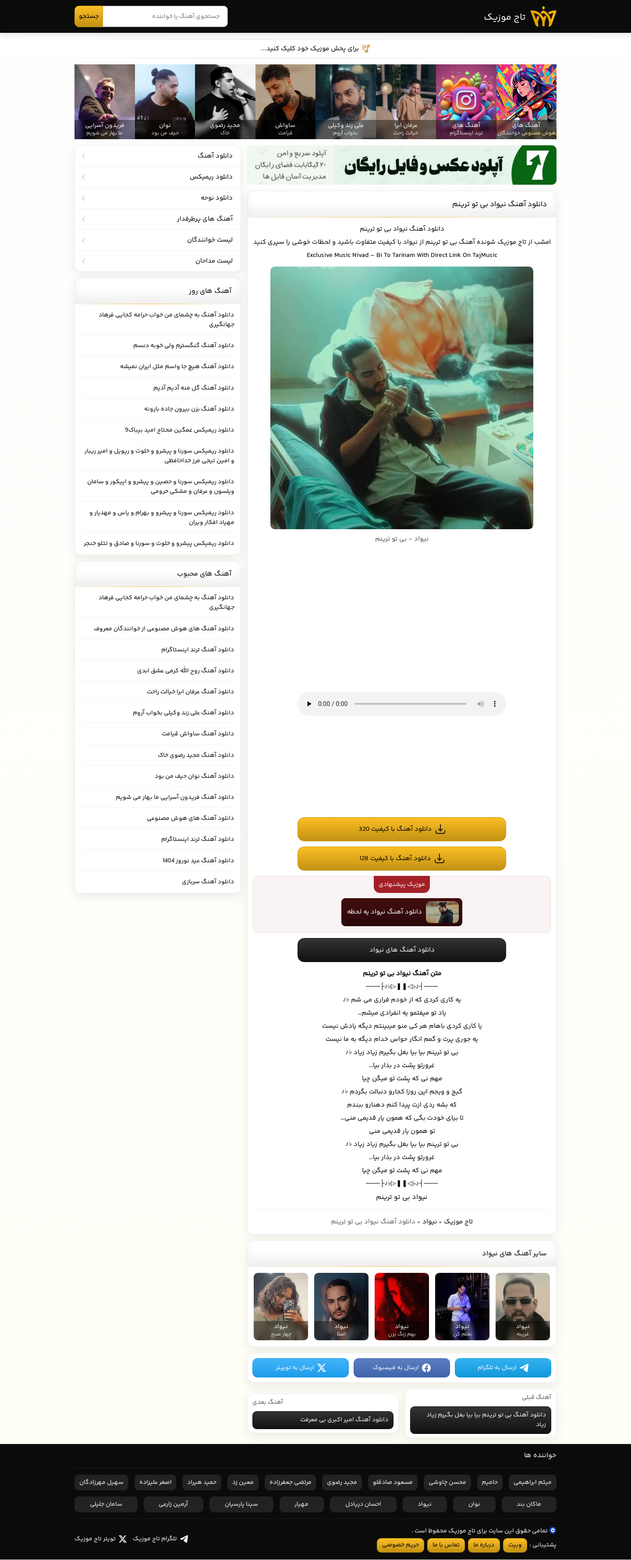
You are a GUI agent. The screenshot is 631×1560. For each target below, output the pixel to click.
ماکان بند (529, 1505)
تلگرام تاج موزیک (160, 1539)
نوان (474, 1505)
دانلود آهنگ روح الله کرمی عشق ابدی (186, 671)
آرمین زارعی (173, 1505)
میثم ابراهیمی (533, 1483)
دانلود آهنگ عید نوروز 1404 (198, 861)
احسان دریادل (363, 1505)
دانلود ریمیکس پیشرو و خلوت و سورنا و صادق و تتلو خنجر (159, 543)
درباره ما (483, 1545)
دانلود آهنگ (426, 229)
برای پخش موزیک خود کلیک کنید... (315, 49)
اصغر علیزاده (155, 1483)
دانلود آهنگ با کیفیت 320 (395, 829)
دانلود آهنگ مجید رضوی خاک (196, 755)
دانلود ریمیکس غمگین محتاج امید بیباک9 (179, 430)
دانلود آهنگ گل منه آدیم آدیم (194, 388)
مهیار (301, 1505)
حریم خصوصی (400, 1545)
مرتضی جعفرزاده (290, 1483)
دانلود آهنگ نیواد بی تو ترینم (499, 204)
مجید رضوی (342, 1483)
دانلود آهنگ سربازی (208, 882)
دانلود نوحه (217, 198)
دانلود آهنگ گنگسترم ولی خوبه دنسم (184, 346)
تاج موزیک (504, 18)
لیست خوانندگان (210, 240)
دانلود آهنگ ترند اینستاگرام (198, 650)
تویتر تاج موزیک (100, 1539)
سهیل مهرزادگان (101, 1483)
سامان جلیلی (106, 1505)
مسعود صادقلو (393, 1483)
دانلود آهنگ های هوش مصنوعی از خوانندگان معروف (164, 628)
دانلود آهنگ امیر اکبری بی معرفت (344, 1420)
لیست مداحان (214, 261)
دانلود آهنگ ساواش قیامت (198, 734)
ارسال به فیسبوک (402, 1368)
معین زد (243, 1483)
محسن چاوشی (447, 1483)
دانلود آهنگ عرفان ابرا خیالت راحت (190, 692)
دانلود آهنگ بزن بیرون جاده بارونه (189, 409)
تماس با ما (446, 1545)
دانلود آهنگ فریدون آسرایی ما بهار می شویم (175, 797)
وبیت (515, 1545)
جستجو (89, 16)
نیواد (429, 1222)
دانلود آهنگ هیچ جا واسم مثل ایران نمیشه (177, 367)
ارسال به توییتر (300, 1368)
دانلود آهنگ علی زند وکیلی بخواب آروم (183, 713)
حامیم (490, 1483)
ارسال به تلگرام (503, 1368)
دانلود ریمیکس (211, 177)
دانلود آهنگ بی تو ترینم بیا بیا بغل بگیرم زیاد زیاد (486, 1420)
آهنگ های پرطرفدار (205, 219)
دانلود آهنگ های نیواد (402, 950)
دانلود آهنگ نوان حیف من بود (194, 776)
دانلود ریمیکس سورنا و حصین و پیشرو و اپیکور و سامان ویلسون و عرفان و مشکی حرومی (161, 486)
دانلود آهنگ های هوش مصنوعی (190, 818)
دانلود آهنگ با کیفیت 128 (395, 859)
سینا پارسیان (241, 1505)
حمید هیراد (201, 1483)
